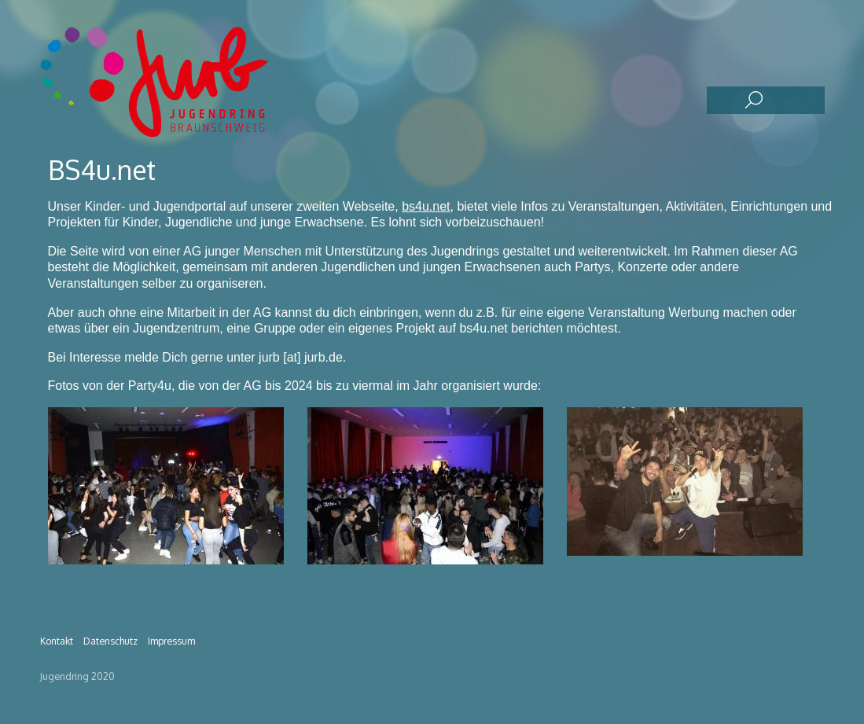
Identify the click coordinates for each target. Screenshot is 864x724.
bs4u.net (426, 206)
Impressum (171, 640)
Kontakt (56, 640)
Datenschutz (110, 640)
